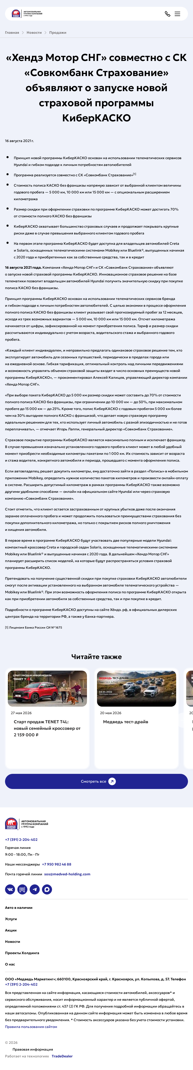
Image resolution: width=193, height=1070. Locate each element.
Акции (11, 930)
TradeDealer (62, 1056)
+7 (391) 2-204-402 (21, 839)
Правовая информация (33, 1049)
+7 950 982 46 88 (56, 864)
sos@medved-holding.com (67, 874)
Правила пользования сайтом (31, 1026)
